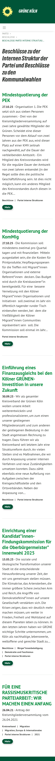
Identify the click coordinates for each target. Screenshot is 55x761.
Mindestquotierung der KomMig (25, 234)
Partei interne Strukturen (30, 200)
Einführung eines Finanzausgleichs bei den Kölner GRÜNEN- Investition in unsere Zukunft (27, 378)
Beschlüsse (8, 37)
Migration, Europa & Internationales (23, 730)
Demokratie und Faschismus (19, 652)
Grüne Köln (28, 11)
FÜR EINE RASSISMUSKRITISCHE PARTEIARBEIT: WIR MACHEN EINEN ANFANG (26, 695)
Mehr (7, 207)
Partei (5, 33)
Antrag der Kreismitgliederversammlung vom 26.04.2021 (25, 715)
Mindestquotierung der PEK (25, 97)
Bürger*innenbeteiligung (30, 648)
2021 (37, 734)
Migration (25, 726)
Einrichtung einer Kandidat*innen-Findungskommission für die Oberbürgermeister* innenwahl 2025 (26, 541)
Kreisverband (9, 726)
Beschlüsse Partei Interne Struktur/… (23, 40)
